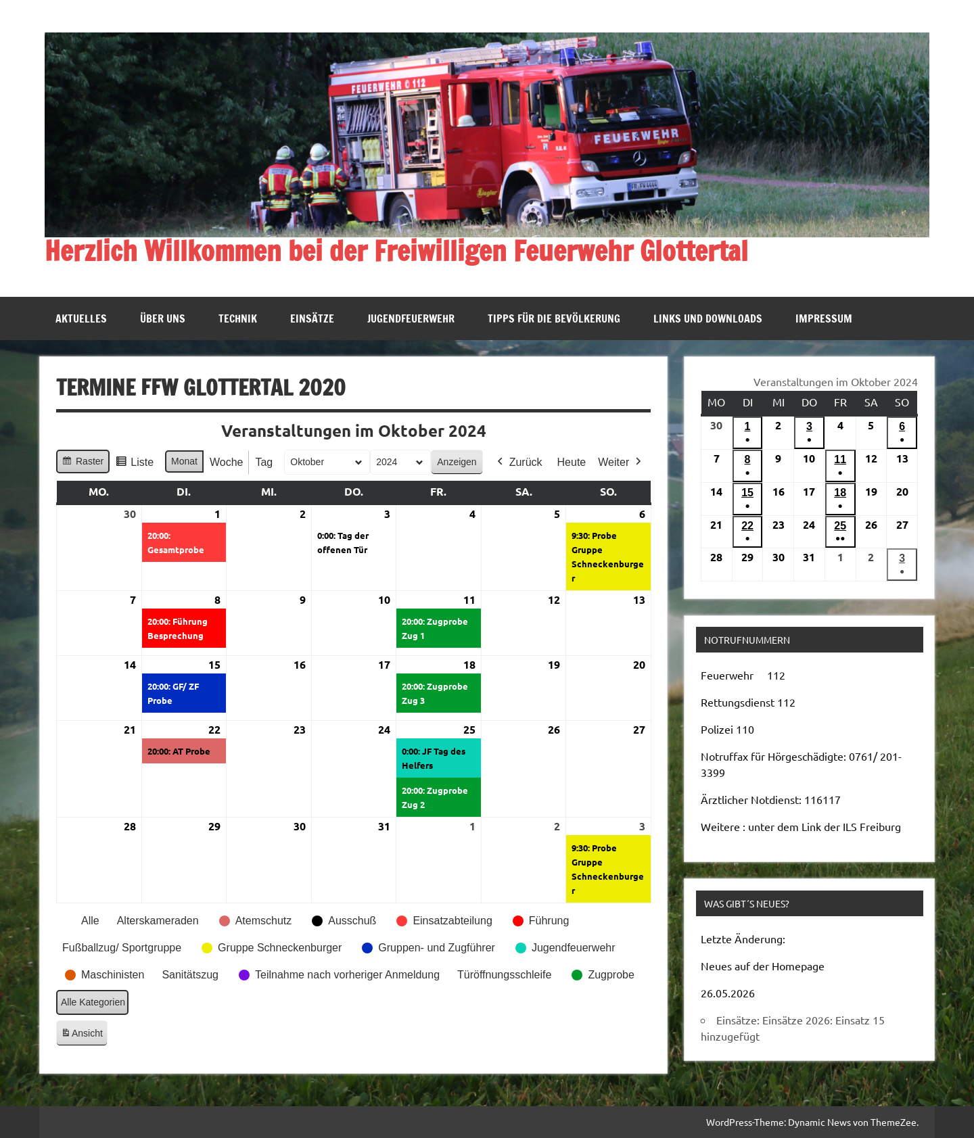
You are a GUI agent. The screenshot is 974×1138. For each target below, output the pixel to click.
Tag (264, 462)
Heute (571, 462)
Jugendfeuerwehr (411, 318)
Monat (184, 461)
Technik (237, 318)
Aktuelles (81, 318)
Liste (134, 464)
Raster (82, 463)
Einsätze (312, 318)
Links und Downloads (707, 318)
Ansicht (84, 1035)
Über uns (162, 318)
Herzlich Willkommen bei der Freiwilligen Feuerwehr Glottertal (396, 250)
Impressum (823, 318)
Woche (227, 462)
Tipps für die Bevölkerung (554, 318)
